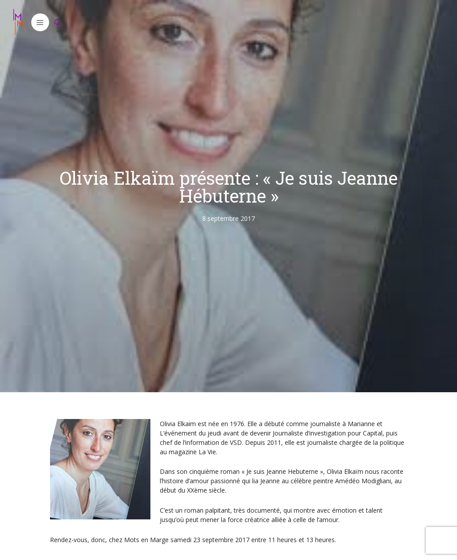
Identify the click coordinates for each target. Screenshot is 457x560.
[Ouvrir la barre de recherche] (58, 22)
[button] (40, 22)
